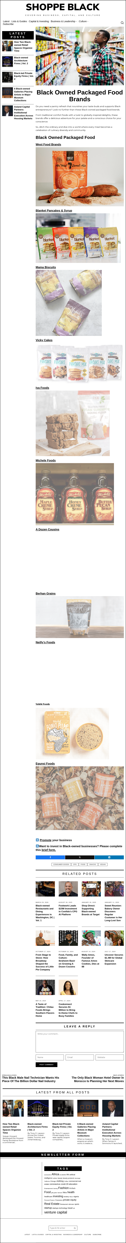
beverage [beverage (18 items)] (77, 1178)
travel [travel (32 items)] (70, 1208)
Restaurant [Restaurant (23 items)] (64, 1204)
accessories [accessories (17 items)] (47, 1174)
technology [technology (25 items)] (63, 1208)
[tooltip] (50, 857)
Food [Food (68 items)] (47, 1192)
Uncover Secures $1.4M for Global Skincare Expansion (114, 959)
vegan (103, 864)
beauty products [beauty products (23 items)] (68, 1178)
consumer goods (61, 864)
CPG (75, 864)
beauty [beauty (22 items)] (60, 1178)
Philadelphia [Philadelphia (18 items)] (59, 1200)
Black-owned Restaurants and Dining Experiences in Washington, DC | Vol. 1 (45, 913)
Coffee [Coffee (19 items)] (66, 1181)
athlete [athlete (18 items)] (55, 1178)
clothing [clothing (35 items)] (60, 1181)
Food (83, 864)
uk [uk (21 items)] (74, 1208)
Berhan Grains (46, 593)
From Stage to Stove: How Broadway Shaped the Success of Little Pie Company (45, 962)
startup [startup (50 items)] (48, 1208)
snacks (92, 864)
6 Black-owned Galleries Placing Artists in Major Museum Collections (23, 94)
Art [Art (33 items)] (67, 1174)
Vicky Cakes (44, 340)
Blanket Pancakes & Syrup (54, 210)
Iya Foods (42, 387)
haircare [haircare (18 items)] (59, 1192)
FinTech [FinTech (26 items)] (72, 1188)
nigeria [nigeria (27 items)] (76, 1197)
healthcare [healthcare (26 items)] (48, 1197)
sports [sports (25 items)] (77, 1204)
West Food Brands (48, 144)
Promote (45, 840)
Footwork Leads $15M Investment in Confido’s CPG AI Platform (68, 910)
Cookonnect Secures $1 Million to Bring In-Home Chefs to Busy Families (68, 1010)
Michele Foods (46, 460)
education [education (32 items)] (73, 1184)
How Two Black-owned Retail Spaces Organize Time (23, 46)
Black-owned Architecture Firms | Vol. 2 (21, 60)
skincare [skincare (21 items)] (71, 1204)
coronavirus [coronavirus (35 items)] (55, 1184)
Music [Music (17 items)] (71, 1196)
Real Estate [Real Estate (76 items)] (51, 1203)
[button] (75, 1228)
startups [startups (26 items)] (55, 1208)
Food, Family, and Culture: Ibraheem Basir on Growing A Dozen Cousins (68, 961)
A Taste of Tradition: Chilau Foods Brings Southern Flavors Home (45, 1010)
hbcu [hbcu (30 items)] (65, 1193)
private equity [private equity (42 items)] (69, 1200)
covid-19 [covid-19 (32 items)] (64, 1184)
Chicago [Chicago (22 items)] (53, 1181)
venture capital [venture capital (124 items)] (55, 1212)
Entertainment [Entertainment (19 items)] (48, 1188)
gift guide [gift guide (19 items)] (54, 1192)
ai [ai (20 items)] (60, 1175)
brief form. (49, 849)
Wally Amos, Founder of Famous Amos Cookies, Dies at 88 (90, 961)
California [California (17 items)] (47, 1181)
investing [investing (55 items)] (58, 1196)
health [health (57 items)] (70, 1192)
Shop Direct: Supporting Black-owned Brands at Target (91, 910)
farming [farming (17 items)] (55, 1188)
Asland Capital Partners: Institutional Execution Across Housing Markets (23, 113)
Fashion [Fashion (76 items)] (63, 1188)
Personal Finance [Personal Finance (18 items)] (49, 1200)
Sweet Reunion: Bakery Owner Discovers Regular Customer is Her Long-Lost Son (113, 913)
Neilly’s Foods (45, 642)
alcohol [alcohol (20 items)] (63, 1175)
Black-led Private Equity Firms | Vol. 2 (24, 76)
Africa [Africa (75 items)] (55, 1174)
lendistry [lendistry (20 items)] (66, 1197)
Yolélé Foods (43, 704)
